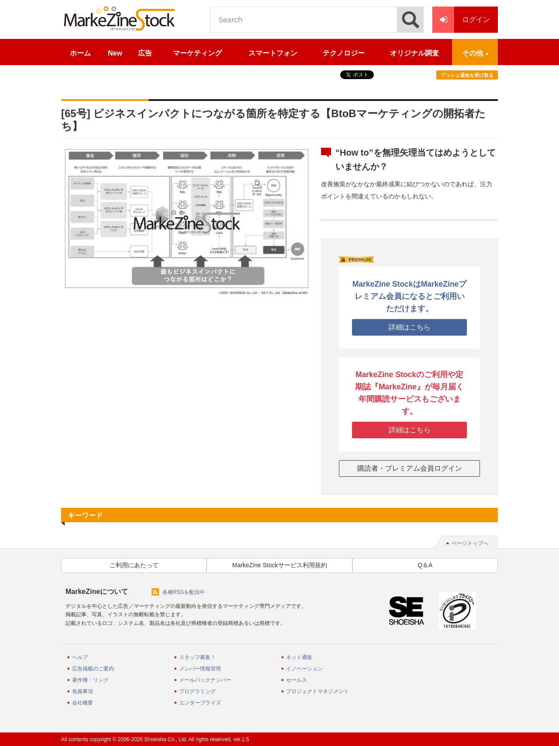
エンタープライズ (200, 703)
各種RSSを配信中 (183, 592)
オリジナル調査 (414, 53)
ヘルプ (80, 657)
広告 (145, 53)
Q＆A (425, 565)
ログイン (461, 20)
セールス (296, 680)
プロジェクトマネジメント (317, 691)
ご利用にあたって (134, 565)
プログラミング (197, 691)
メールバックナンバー (205, 680)
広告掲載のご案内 (93, 669)
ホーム (80, 53)
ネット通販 (299, 657)
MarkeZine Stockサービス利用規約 (279, 565)
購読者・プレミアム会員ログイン (409, 468)
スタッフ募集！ (197, 657)
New (115, 53)
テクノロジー (344, 53)
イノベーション (304, 669)
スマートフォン (272, 53)
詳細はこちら (410, 327)
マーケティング (197, 53)
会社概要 (82, 703)
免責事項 (82, 691)
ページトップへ (470, 543)
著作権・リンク (90, 680)
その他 (472, 53)
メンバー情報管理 (200, 669)
